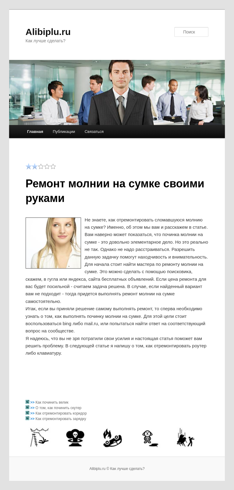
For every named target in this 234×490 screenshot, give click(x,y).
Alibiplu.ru (48, 32)
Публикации (64, 131)
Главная (35, 131)
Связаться (94, 131)
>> (32, 402)
